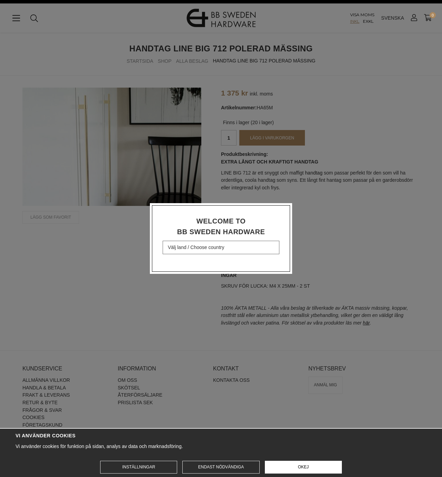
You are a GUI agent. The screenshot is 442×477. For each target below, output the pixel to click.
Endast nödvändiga (221, 467)
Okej (303, 467)
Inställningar (138, 467)
